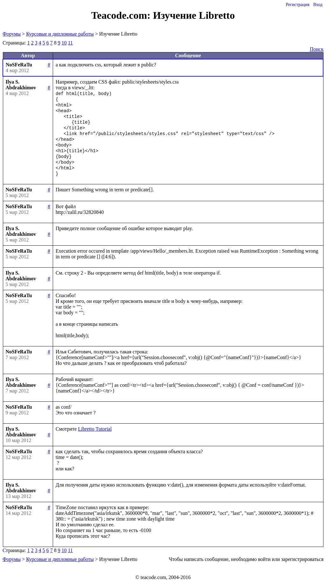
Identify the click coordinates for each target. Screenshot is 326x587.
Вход (318, 4)
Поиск (316, 49)
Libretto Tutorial (95, 429)
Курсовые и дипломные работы (60, 34)
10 (64, 42)
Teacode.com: (122, 15)
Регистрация (297, 4)
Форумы (12, 34)
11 (70, 42)
